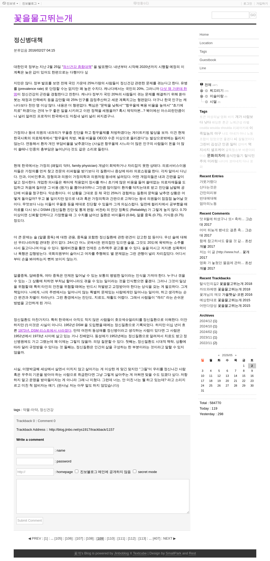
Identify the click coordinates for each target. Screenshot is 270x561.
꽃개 (77, 553)
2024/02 (206, 332)
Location (206, 43)
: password (63, 461)
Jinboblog (121, 553)
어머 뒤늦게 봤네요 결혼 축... (222, 230)
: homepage (64, 472)
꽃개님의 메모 (210, 294)
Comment (46, 421)
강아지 (242, 144)
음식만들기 (234, 155)
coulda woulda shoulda (216, 128)
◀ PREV (35, 538)
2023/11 (206, 337)
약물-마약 (30, 410)
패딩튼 (216, 122)
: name (60, 450)
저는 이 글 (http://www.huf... (221, 252)
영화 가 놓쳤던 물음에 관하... (222, 263)
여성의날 (213, 117)
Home (204, 34)
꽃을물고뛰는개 (43, 18)
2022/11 (206, 343)
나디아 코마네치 (230, 161)
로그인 (247, 3)
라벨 (246, 122)
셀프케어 (218, 150)
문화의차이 (216, 155)
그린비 (205, 144)
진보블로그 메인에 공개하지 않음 (105, 472)
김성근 (216, 144)
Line (203, 68)
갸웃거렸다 (208, 182)
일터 (233, 144)
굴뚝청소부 (233, 150)
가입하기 (262, 3)
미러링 (213, 161)
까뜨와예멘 (208, 289)
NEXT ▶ (169, 538)
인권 (225, 144)
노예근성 (236, 122)
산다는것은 (208, 187)
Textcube (140, 553)
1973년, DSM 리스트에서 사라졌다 (44, 330)
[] (46, 538)
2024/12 (206, 321)
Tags (203, 51)
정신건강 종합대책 (77, 67)
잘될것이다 (246, 139)
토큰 (203, 117)
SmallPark (173, 553)
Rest (192, 553)
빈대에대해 (208, 198)
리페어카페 (241, 128)
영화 (223, 117)
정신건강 (47, 410)
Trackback (25, 421)
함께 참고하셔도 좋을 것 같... (222, 241)
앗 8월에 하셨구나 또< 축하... (222, 219)
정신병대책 (28, 40)
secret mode (147, 472)
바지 (231, 117)
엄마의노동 (208, 204)
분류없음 (20, 50)
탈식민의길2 (209, 284)
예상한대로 (208, 300)
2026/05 (227, 355)
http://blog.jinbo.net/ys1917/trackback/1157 (81, 430)
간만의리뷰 (208, 193)
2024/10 (206, 326)
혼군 (225, 122)
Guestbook (208, 60)
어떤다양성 (208, 306)
